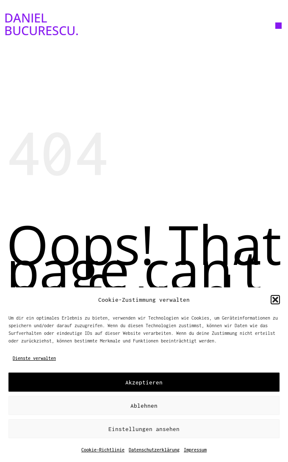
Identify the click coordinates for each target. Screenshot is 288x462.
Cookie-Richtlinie (103, 449)
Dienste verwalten (34, 358)
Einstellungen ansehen (144, 429)
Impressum (195, 449)
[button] (275, 299)
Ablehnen (144, 405)
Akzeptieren (144, 382)
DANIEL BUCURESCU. (41, 24)
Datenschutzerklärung (154, 449)
